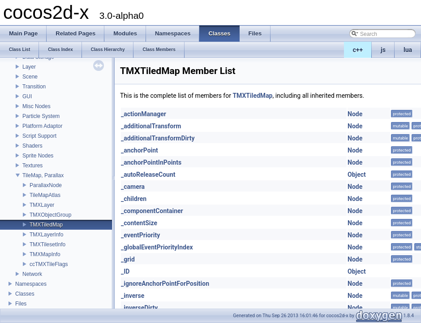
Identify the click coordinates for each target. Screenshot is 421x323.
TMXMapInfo (45, 254)
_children (133, 198)
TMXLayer (42, 205)
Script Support (39, 136)
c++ (358, 49)
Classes (24, 294)
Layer (29, 67)
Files (20, 304)
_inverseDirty (139, 307)
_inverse (132, 295)
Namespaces (31, 284)
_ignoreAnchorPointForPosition (165, 283)
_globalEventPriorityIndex (157, 247)
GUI (27, 96)
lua (408, 49)
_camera (133, 186)
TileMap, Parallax (43, 175)
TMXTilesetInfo (47, 244)
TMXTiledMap (46, 225)
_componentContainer (152, 210)
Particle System (41, 116)
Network (32, 274)
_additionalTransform (151, 126)
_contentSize (139, 223)
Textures (32, 165)
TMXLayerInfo (46, 234)
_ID (125, 271)
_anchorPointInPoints (151, 162)
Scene (30, 77)
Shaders (32, 146)
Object (357, 174)
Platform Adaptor (42, 126)
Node (355, 114)
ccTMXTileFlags (49, 264)
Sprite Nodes (37, 156)
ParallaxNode (46, 185)
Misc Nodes (36, 106)
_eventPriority (140, 235)
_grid (128, 259)
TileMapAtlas (45, 195)
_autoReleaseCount (148, 174)
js (383, 49)
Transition (34, 86)
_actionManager (143, 114)
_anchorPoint (139, 150)
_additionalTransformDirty (157, 138)
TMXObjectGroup (50, 215)
